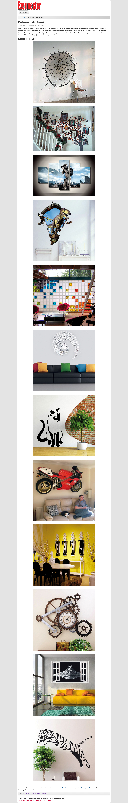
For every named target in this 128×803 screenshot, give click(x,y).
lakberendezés (35, 793)
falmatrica (44, 793)
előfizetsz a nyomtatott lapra (86, 788)
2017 (21, 17)
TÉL (25, 17)
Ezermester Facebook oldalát (64, 788)
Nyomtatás (23, 12)
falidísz (27, 793)
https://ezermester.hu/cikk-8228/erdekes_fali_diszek (34, 800)
